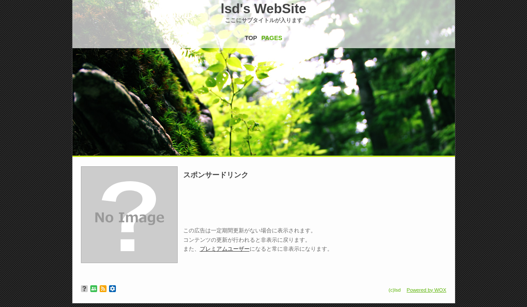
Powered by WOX (426, 290)
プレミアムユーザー (225, 249)
